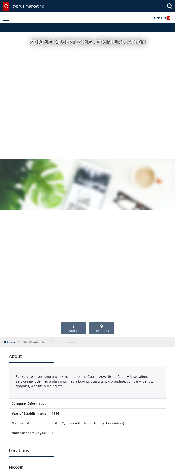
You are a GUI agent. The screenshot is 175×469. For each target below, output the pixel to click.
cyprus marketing (28, 6)
